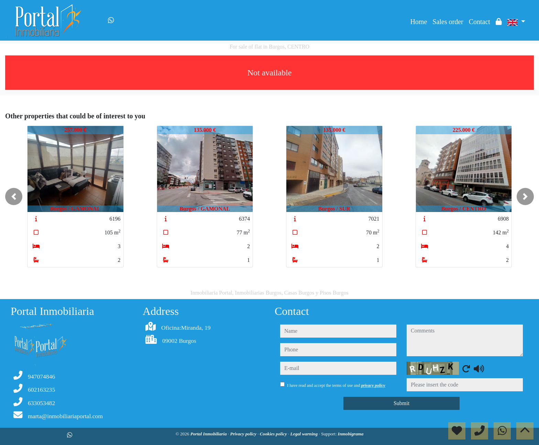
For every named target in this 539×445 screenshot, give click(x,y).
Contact (479, 21)
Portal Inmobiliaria (209, 433)
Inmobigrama (351, 433)
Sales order (447, 21)
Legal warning (304, 433)
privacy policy (373, 385)
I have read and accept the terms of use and (336, 385)
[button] (13, 196)
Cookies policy (274, 433)
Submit (401, 403)
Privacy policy (243, 433)
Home (418, 21)
